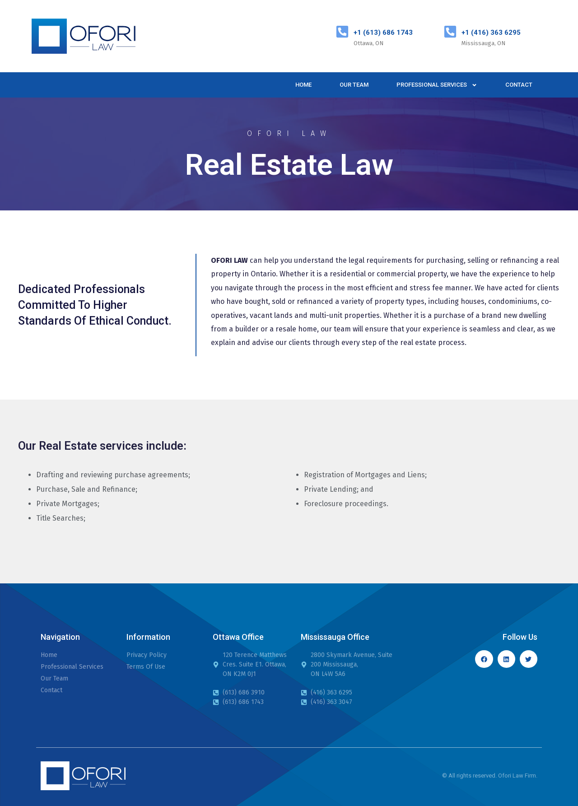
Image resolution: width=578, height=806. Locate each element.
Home (303, 84)
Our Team (354, 84)
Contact (518, 84)
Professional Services (436, 85)
